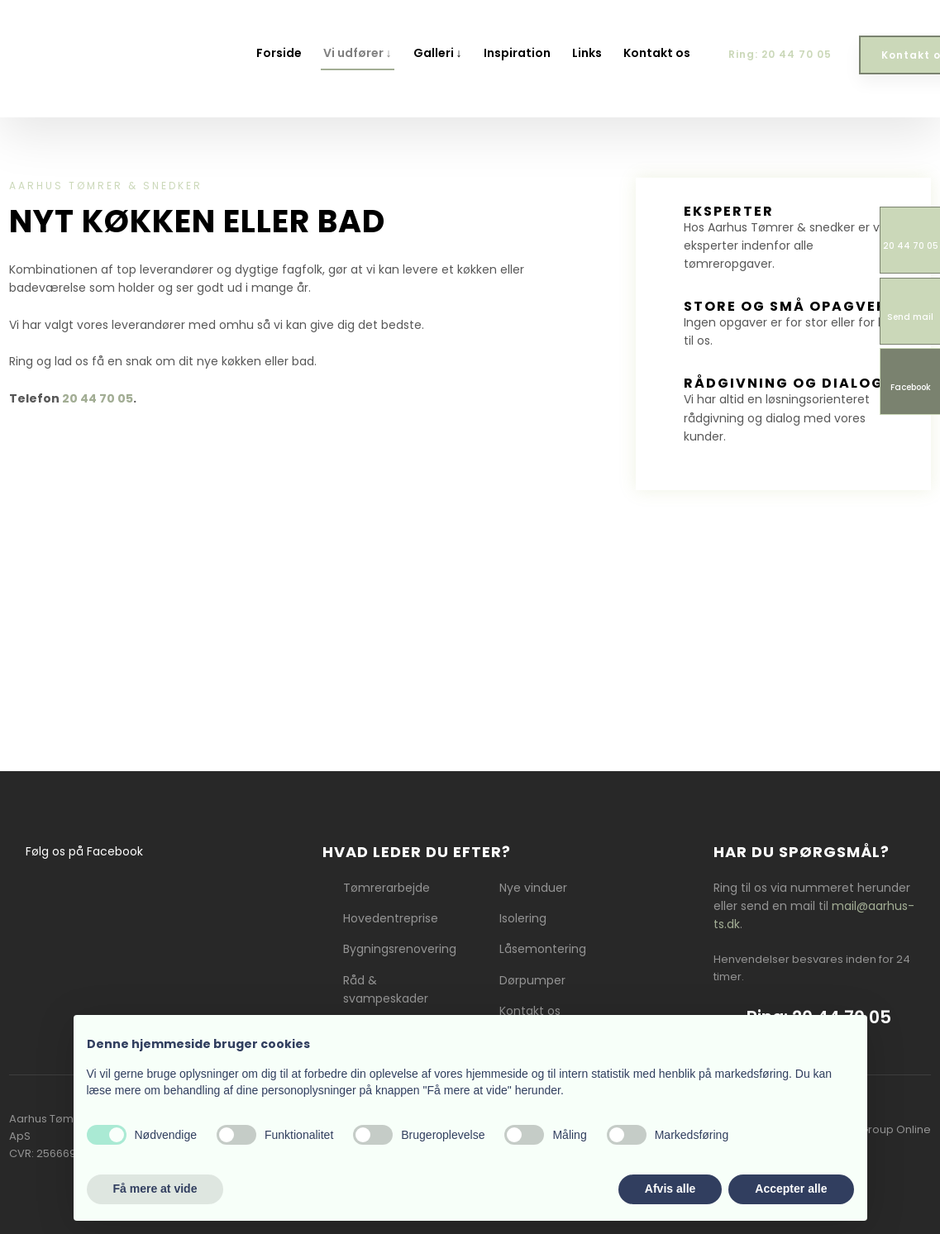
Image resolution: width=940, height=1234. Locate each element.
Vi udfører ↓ (357, 53)
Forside (279, 53)
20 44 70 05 (97, 398)
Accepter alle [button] (791, 1188)
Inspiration (517, 53)
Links (587, 53)
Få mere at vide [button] (155, 1188)
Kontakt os (656, 53)
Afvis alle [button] (670, 1188)
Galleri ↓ (437, 53)
